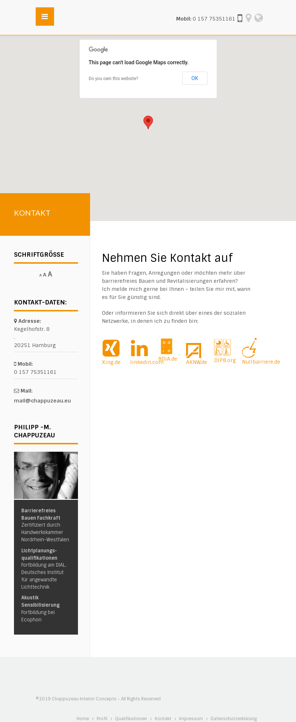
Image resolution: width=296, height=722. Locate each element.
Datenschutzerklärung (234, 719)
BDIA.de (167, 358)
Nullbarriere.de (261, 361)
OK (195, 78)
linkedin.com (147, 362)
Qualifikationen (131, 719)
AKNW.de (196, 362)
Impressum (191, 719)
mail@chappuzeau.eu (42, 400)
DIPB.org (225, 360)
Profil (102, 719)
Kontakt (163, 719)
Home (82, 719)
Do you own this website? (113, 78)
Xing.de (111, 362)
